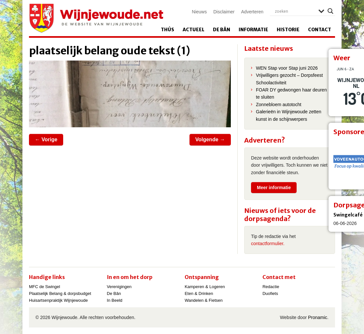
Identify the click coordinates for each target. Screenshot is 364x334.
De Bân (221, 30)
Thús (167, 30)
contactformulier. (268, 243)
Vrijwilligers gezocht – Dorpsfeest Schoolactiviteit (289, 79)
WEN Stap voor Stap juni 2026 (287, 68)
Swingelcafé (348, 215)
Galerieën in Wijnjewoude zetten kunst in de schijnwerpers (288, 115)
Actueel (193, 30)
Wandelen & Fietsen (204, 300)
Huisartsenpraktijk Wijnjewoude (58, 300)
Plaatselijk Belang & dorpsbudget (60, 293)
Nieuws (199, 11)
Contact (319, 30)
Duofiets (270, 293)
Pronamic (317, 317)
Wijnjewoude (96, 18)
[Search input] (295, 11)
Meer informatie (274, 187)
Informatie (253, 30)
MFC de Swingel (44, 286)
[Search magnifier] (330, 11)
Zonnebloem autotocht (278, 104)
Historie (288, 30)
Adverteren (252, 11)
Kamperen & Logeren (205, 286)
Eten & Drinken (199, 293)
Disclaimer (223, 11)
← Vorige (46, 139)
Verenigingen (119, 286)
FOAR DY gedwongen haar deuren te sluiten (291, 93)
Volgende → (210, 139)
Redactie (270, 286)
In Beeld (114, 300)
